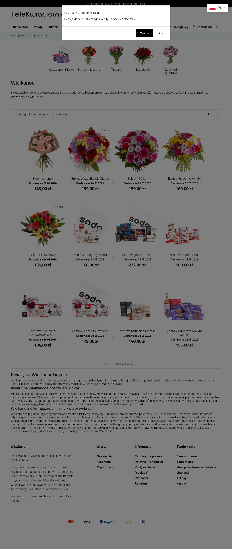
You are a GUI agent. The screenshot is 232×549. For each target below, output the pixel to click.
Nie (160, 33)
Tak (142, 33)
